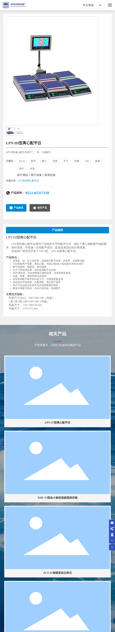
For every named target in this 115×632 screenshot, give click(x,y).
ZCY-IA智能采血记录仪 (57, 572)
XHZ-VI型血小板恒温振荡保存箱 (57, 497)
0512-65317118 (37, 193)
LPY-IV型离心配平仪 (57, 422)
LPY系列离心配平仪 (28, 180)
